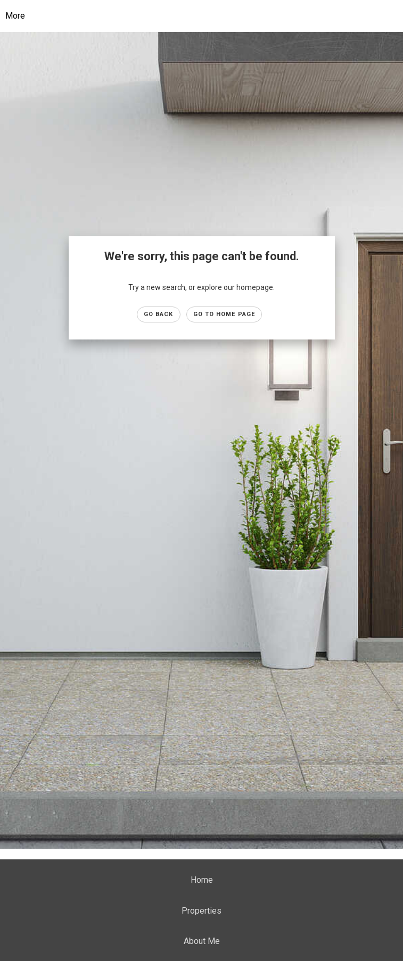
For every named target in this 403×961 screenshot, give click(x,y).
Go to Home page (224, 314)
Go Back (159, 314)
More (15, 16)
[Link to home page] (209, 16)
